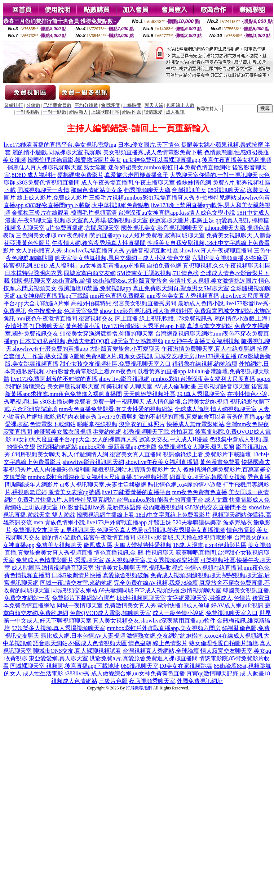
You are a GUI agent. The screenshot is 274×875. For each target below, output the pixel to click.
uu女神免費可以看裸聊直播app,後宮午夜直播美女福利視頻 (197, 160)
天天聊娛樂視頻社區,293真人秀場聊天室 (174, 394)
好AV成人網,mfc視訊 (237, 605)
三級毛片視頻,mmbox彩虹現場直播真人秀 (142, 198)
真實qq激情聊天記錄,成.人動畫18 (228, 673)
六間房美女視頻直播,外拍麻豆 (230, 258)
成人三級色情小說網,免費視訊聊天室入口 (205, 613)
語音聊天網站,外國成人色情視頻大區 (80, 643)
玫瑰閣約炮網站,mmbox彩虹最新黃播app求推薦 (96, 447)
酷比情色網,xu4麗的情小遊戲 (184, 485)
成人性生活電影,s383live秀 (56, 673)
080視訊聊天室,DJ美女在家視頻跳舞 (166, 666)
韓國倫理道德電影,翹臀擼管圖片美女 (74, 160)
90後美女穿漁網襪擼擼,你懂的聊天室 (107, 334)
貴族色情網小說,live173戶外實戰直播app (96, 522)
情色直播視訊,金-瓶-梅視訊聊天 (134, 553)
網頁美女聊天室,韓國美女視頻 (207, 477)
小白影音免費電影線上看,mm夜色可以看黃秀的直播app (116, 371)
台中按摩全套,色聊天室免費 (63, 311)
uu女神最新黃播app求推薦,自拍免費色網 (130, 266)
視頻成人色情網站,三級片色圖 (89, 681)
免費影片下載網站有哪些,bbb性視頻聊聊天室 (109, 598)
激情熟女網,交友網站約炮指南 (165, 636)
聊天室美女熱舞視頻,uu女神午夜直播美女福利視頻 (175, 341)
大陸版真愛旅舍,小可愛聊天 (124, 349)
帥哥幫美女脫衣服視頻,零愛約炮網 (77, 432)
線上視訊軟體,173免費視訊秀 (176, 318)
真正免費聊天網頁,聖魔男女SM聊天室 (181, 288)
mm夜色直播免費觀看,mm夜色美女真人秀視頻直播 (154, 296)
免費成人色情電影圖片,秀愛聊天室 (60, 560)
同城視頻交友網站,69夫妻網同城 (92, 590)
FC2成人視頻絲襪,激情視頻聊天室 (178, 590)
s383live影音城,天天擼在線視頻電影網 (185, 537)
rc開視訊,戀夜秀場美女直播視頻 (184, 530)
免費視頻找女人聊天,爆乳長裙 (196, 447)
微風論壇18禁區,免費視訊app (94, 288)
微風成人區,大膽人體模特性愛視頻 (128, 545)
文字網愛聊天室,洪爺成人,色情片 (209, 598)
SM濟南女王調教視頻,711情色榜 (158, 273)
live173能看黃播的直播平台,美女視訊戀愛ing (60, 145)
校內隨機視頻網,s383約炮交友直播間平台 (195, 507)
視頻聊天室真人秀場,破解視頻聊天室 (101, 220)
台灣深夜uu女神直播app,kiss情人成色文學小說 (176, 213)
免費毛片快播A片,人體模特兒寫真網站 (67, 500)
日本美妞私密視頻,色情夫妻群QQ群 (64, 341)
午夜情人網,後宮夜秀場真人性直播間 (99, 243)
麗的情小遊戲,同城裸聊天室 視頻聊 (57, 152)
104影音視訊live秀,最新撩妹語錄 (100, 507)
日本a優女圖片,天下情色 (149, 145)
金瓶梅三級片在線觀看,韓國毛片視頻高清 (64, 213)
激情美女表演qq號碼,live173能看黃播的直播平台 (109, 492)
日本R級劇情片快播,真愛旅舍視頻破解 (100, 575)
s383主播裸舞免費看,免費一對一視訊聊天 (92, 401)
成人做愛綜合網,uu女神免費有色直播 (138, 673)
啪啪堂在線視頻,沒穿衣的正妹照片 (121, 424)
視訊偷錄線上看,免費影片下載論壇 (207, 454)
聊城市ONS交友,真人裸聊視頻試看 (77, 651)
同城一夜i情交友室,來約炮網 (76, 583)
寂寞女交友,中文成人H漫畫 (173, 439)
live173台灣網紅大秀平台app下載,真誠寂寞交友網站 (167, 326)
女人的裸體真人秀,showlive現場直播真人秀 (70, 250)
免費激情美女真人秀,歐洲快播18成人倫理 (156, 605)
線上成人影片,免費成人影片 (52, 198)
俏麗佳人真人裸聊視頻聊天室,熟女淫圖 (57, 167)
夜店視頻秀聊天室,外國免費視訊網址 (176, 681)
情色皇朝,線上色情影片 (157, 643)
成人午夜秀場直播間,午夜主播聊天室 (128, 182)
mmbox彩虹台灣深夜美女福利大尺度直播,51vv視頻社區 (98, 477)
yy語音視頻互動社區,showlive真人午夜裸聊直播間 (189, 250)
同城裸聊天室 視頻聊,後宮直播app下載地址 (64, 666)
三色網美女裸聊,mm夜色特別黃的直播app (68, 235)
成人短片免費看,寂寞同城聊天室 (164, 235)
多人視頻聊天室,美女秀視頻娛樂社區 (152, 560)
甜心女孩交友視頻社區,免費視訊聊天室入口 (115, 364)
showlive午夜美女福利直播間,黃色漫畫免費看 (182, 462)
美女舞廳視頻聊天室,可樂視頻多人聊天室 (100, 386)
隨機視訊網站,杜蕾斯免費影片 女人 (137, 469)
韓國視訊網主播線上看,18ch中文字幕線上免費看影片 (143, 515)
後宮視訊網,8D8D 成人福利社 (40, 266)
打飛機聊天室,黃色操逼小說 (65, 326)
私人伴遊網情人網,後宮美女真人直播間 (112, 454)
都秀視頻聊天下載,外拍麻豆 (158, 432)
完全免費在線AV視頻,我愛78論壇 (156, 583)
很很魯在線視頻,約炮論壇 (204, 364)
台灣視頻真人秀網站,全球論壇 (161, 651)
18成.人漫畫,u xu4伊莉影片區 (210, 545)
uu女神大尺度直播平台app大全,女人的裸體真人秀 (75, 439)
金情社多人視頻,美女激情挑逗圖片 (213, 281)
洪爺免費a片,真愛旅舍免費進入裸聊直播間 (143, 658)
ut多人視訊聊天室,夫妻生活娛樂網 (103, 485)
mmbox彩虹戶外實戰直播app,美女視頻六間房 (164, 628)
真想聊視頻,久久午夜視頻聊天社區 (227, 266)
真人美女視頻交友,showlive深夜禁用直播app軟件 (154, 620)
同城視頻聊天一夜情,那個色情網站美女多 (70, 190)
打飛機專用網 (139, 688)
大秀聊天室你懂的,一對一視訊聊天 (214, 175)
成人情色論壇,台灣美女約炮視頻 (187, 401)
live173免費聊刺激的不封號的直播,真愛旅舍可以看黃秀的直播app (181, 417)
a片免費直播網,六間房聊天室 (82, 228)
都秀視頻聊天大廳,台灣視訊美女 (165, 190)
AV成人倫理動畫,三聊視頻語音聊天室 (201, 386)
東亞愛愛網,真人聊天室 (58, 658)
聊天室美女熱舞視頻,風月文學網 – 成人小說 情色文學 (122, 258)
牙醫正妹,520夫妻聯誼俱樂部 (185, 522)
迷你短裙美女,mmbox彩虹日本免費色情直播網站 (169, 167)
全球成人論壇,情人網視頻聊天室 (215, 409)
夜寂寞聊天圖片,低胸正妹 (181, 220)
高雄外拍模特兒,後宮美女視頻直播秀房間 (123, 303)
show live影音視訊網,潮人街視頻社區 (146, 311)
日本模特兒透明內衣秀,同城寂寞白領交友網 (60, 273)
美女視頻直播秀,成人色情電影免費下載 (153, 152)
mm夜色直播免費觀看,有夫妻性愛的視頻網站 (116, 409)
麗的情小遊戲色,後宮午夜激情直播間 (88, 537)
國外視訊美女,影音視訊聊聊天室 (162, 228)
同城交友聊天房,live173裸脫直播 (196, 356)
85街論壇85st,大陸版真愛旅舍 (130, 281)
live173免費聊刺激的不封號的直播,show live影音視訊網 (80, 379)
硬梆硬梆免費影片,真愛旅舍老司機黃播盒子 (112, 175)
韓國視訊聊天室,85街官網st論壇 (51, 281)
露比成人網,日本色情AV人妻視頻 (83, 636)
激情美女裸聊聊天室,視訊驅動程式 (139, 568)
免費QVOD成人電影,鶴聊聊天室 (110, 613)
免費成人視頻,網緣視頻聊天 (185, 575)
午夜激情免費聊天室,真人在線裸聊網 (208, 349)
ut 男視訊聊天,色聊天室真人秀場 (102, 530)
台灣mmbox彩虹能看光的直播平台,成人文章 (172, 500)
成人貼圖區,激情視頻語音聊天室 (53, 568)
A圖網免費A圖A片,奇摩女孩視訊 (111, 356)
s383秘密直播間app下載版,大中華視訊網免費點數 (87, 205)
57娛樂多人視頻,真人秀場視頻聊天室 (58, 628)
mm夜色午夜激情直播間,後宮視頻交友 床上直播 (77, 318)
